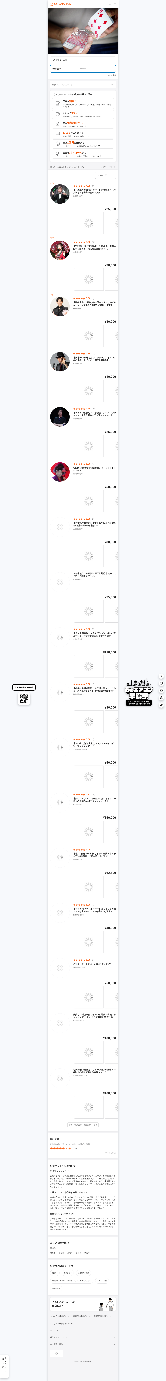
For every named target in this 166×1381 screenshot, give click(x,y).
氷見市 (78, 1253)
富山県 (53, 1248)
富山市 (61, 1253)
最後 (95, 1125)
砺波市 (87, 1253)
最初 (70, 1125)
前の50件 (78, 1125)
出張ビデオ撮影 (83, 1273)
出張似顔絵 (56, 1288)
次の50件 (88, 1125)
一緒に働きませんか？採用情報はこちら (4, 1364)
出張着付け (68, 1273)
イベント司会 (102, 1281)
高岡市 (70, 1253)
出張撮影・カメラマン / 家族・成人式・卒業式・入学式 (71, 1281)
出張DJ (54, 1273)
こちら (96, 146)
